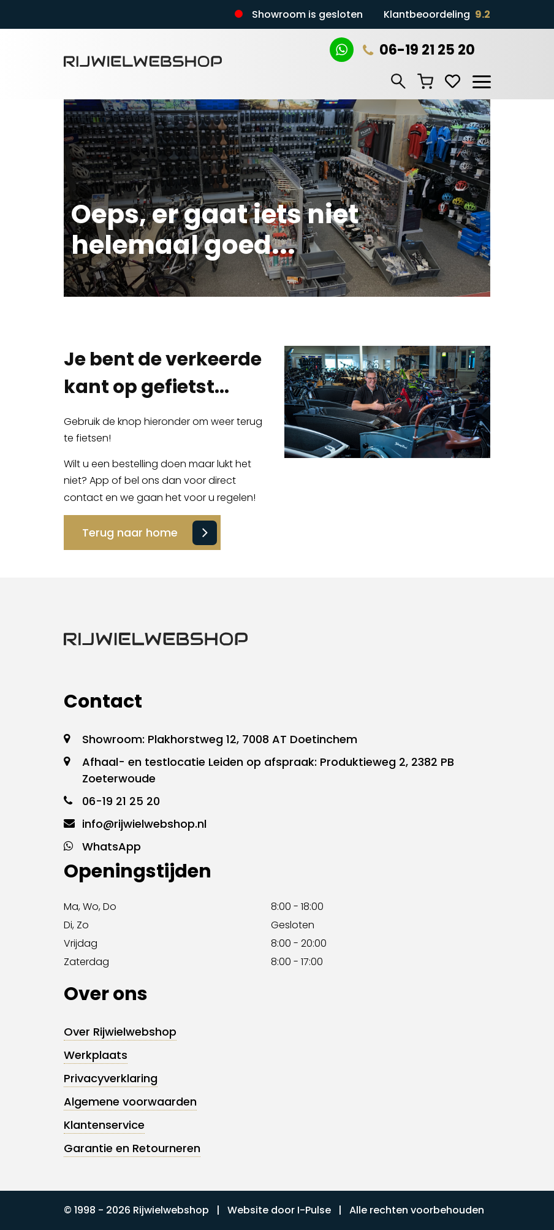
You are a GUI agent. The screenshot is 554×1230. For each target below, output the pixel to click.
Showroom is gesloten (307, 14)
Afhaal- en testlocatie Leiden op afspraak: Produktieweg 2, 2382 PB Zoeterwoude (268, 770)
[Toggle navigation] (481, 79)
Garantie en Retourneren (132, 1148)
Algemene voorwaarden (130, 1101)
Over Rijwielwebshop (120, 1031)
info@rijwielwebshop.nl (144, 823)
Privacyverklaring (110, 1078)
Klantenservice (104, 1125)
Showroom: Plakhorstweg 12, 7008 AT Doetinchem (219, 739)
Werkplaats (95, 1055)
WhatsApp (111, 846)
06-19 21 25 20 (419, 49)
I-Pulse (314, 1210)
